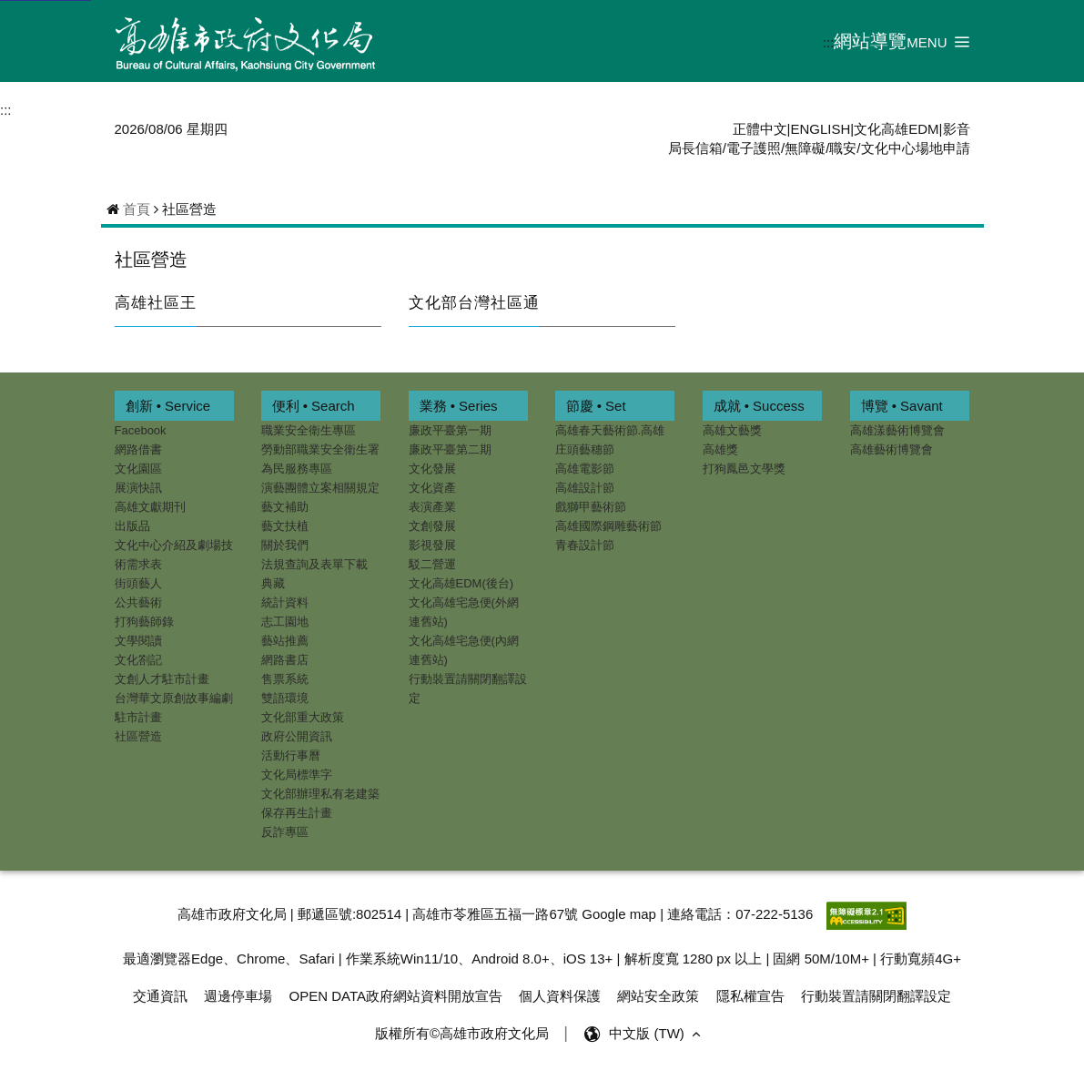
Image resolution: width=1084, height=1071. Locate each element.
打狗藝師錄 (144, 621)
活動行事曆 (290, 755)
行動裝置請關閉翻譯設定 (468, 688)
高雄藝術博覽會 (891, 449)
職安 (842, 148)
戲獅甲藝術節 (590, 507)
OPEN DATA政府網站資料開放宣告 (395, 996)
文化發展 (432, 468)
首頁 (136, 209)
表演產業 (432, 507)
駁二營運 (432, 564)
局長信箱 (695, 148)
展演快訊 (138, 488)
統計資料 (285, 602)
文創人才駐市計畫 (162, 679)
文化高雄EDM (896, 129)
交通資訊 (160, 996)
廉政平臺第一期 (450, 430)
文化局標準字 (296, 774)
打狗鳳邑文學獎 (744, 468)
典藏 (273, 583)
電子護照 (753, 148)
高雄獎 (720, 449)
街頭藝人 (138, 583)
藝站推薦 (285, 641)
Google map (619, 914)
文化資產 (432, 488)
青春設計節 (584, 545)
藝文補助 (285, 507)
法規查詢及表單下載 (314, 564)
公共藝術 (138, 602)
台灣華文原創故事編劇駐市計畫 (174, 707)
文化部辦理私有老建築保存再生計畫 (320, 803)
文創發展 (432, 526)
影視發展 (432, 545)
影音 (956, 129)
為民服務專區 (296, 468)
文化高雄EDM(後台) (461, 583)
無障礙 (805, 148)
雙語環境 (285, 698)
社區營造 (151, 259)
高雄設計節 (584, 488)
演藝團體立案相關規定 (320, 488)
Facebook (141, 430)
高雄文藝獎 (732, 430)
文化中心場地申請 (915, 148)
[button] (938, 41)
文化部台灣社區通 (474, 302)
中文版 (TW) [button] (656, 1034)
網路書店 (285, 660)
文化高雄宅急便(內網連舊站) (464, 650)
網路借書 (138, 449)
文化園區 (138, 468)
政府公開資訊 (296, 736)
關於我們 (285, 545)
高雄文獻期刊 (150, 507)
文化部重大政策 (302, 717)
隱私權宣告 (750, 996)
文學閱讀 (138, 641)
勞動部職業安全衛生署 (320, 449)
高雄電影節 (584, 468)
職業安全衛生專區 (308, 430)
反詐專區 (285, 832)
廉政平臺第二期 (450, 449)
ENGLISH (820, 129)
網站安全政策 (658, 996)
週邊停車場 (238, 996)
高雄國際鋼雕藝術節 (608, 526)
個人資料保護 (560, 996)
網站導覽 (870, 41)
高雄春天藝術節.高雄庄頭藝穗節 (610, 439)
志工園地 (285, 621)
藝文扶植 (285, 526)
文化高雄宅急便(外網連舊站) (464, 612)
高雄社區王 (156, 302)
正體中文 (760, 129)
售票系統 (285, 679)
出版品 (132, 526)
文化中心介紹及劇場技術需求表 (174, 554)
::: (829, 42)
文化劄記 (138, 660)
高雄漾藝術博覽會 (897, 430)
